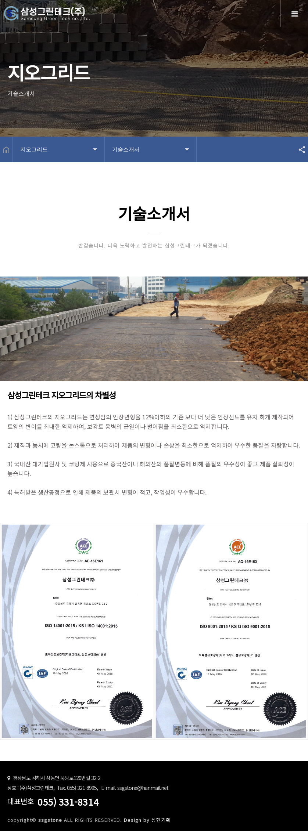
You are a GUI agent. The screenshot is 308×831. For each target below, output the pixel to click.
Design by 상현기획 (147, 819)
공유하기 (298, 149)
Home (66, 19)
